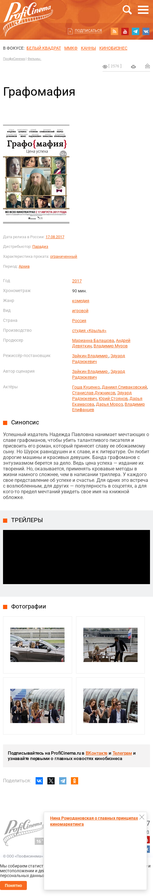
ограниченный (63, 256)
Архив (24, 266)
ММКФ (71, 48)
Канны (88, 48)
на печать (133, 66)
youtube (125, 31)
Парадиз (40, 246)
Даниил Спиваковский (124, 387)
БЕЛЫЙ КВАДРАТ (44, 48)
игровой (80, 310)
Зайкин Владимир (90, 355)
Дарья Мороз (109, 404)
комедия (80, 300)
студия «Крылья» (89, 330)
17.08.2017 (55, 237)
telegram (135, 31)
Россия (79, 320)
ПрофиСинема (14, 59)
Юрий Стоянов (113, 398)
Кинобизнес (113, 48)
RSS (114, 31)
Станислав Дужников (93, 392)
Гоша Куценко (86, 387)
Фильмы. (34, 59)
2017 (77, 281)
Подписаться (88, 31)
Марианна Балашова (93, 340)
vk (146, 31)
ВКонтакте (96, 753)
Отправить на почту (147, 65)
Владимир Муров (111, 345)
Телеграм (122, 753)
